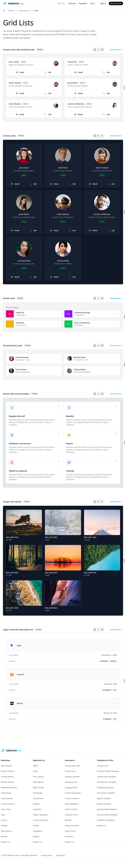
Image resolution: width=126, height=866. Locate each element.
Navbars (36, 804)
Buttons (36, 836)
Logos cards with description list (18, 629)
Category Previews (72, 776)
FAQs (3, 815)
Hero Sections (6, 766)
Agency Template (104, 798)
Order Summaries (72, 825)
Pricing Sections (7, 776)
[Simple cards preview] (63, 317)
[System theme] (94, 49)
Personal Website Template (108, 771)
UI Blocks (72, 3)
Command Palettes (40, 820)
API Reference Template (106, 782)
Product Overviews (72, 766)
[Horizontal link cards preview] (63, 365)
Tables (35, 766)
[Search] (61, 3)
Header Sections (7, 782)
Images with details (12, 501)
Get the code (116, 49)
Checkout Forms (71, 815)
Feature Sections (7, 771)
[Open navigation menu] (4, 10)
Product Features (72, 798)
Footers (4, 820)
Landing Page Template (106, 776)
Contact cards (9, 135)
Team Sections (7, 798)
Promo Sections (71, 809)
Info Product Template (106, 793)
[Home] (13, 3)
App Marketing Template (107, 809)
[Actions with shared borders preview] (63, 443)
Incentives (69, 836)
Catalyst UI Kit (102, 766)
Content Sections (8, 804)
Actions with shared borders (16, 393)
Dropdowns (37, 831)
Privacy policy (46, 855)
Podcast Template (104, 804)
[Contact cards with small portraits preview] (63, 88)
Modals (36, 825)
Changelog (60, 855)
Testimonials (6, 793)
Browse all (6, 842)
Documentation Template (107, 815)
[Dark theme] (102, 49)
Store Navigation (72, 804)
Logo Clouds (6, 809)
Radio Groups (38, 787)
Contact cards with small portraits (19, 49)
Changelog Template (105, 787)
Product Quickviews (73, 793)
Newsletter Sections (9, 787)
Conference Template (105, 820)
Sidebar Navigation (40, 815)
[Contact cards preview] (63, 212)
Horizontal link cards (12, 345)
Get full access (116, 3)
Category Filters (71, 787)
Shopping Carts (71, 782)
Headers (4, 825)
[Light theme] (98, 49)
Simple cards (9, 298)
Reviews (68, 820)
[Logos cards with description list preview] (63, 681)
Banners (4, 836)
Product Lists (70, 771)
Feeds (35, 771)
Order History (70, 831)
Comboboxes (38, 798)
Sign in (103, 3)
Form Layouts (38, 776)
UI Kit (92, 3)
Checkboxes (38, 793)
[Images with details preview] (63, 561)
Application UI (24, 10)
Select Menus (38, 782)
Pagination (37, 809)
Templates (83, 3)
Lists (36, 10)
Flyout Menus (6, 831)
